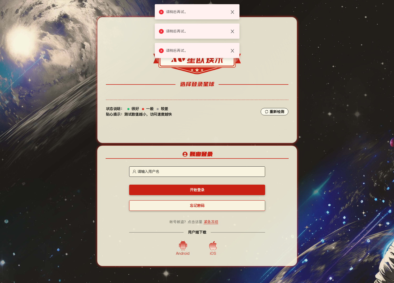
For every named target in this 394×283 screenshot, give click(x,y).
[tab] (197, 154)
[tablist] (197, 154)
